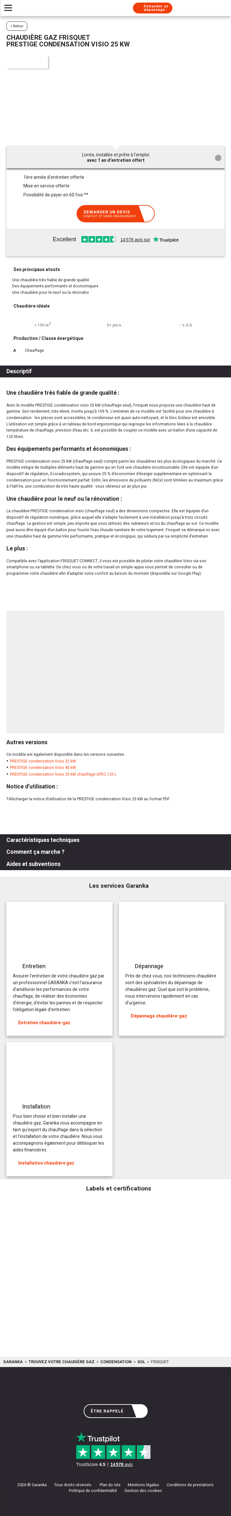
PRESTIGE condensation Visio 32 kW (43, 761)
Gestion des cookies (143, 1491)
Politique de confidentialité (93, 1491)
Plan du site (110, 1485)
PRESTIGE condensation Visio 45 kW (43, 767)
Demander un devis (116, 213)
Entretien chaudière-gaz (41, 1022)
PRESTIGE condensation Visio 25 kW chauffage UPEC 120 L (63, 774)
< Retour (16, 26)
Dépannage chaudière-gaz (156, 1016)
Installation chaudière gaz (43, 1163)
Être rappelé (116, 1411)
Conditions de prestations (190, 1485)
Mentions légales (143, 1485)
